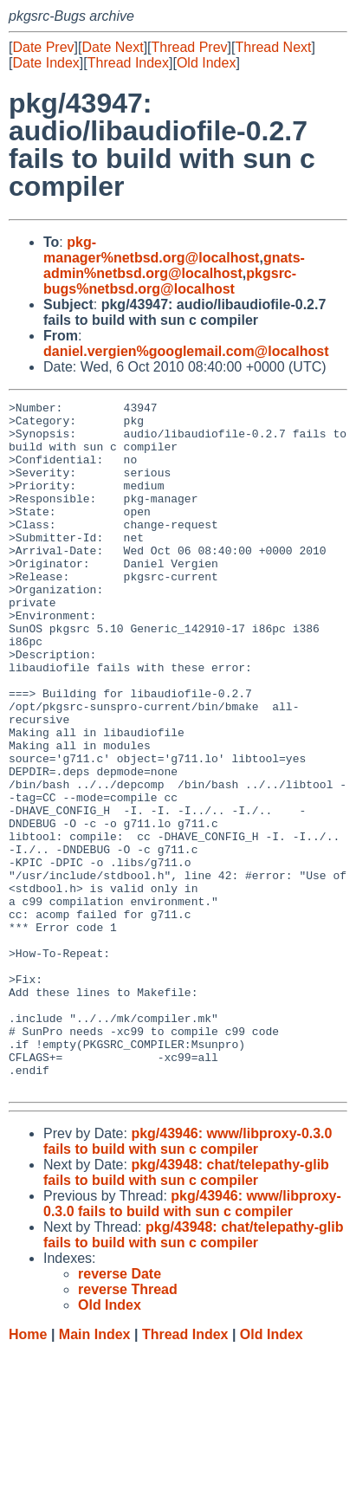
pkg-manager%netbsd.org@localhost (151, 250)
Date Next (112, 47)
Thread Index (128, 62)
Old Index (206, 62)
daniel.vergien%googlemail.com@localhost (185, 351)
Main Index (95, 1472)
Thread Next (273, 47)
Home (28, 1472)
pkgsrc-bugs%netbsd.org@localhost (169, 281)
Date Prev (43, 47)
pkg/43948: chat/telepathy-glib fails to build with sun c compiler (186, 1310)
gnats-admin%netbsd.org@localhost (174, 265)
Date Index (45, 62)
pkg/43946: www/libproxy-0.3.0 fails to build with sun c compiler (187, 1279)
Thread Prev (190, 47)
